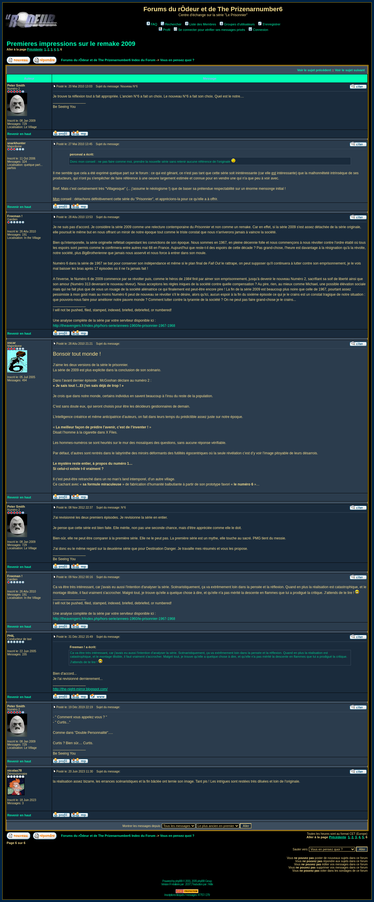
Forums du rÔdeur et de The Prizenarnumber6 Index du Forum (108, 60)
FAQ (152, 24)
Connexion (258, 29)
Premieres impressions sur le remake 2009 (71, 43)
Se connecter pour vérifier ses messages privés (209, 29)
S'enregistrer (269, 24)
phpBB (178, 881)
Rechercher (171, 24)
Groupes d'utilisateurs (237, 24)
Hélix (210, 884)
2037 (187, 884)
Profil (164, 29)
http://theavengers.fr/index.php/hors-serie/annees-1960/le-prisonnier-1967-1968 (114, 326)
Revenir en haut (19, 134)
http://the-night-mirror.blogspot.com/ (80, 689)
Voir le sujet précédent (314, 70)
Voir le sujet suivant (350, 70)
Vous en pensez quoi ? (177, 60)
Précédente (35, 49)
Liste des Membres (200, 24)
